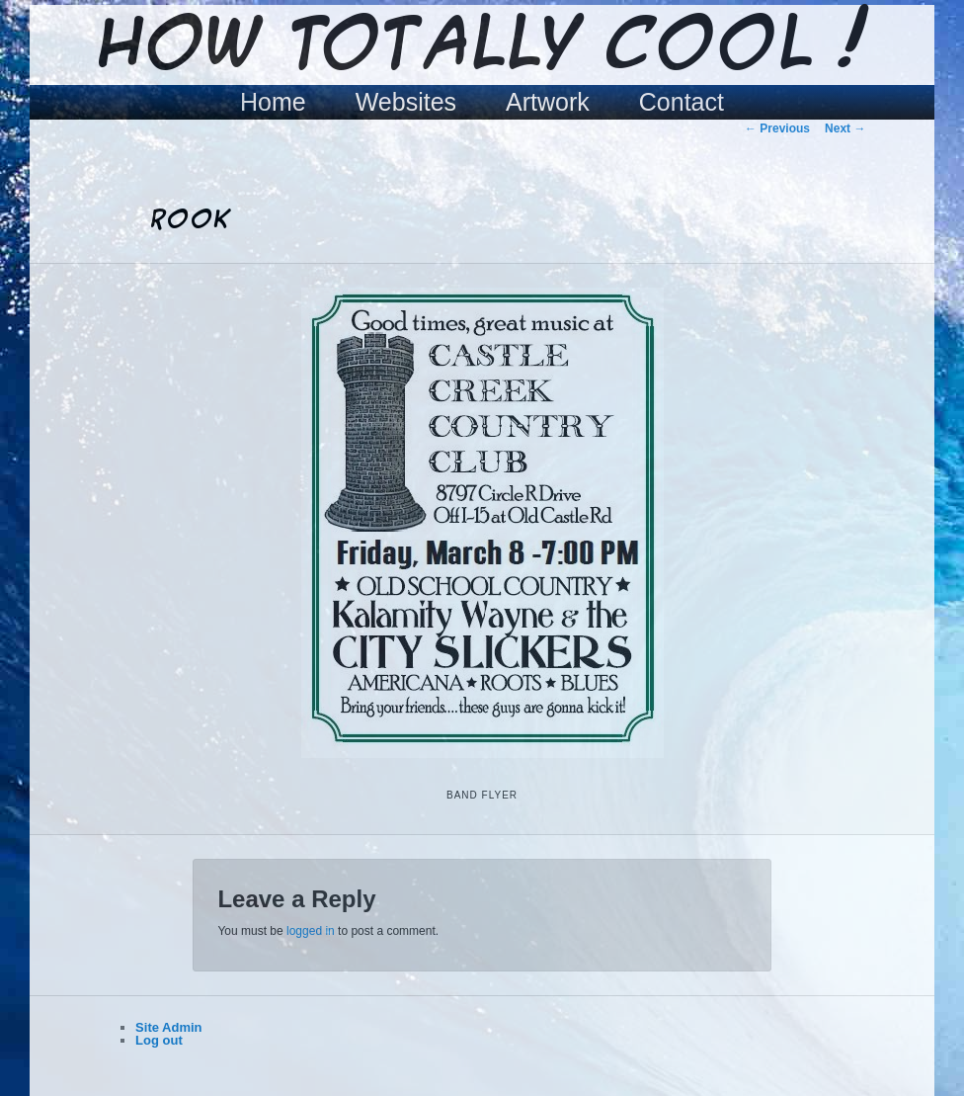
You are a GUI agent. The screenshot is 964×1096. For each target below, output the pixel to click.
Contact (681, 102)
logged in (310, 931)
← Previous (777, 128)
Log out (159, 1040)
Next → (845, 128)
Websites (406, 102)
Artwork (548, 102)
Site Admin (168, 1027)
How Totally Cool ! (482, 46)
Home (273, 102)
